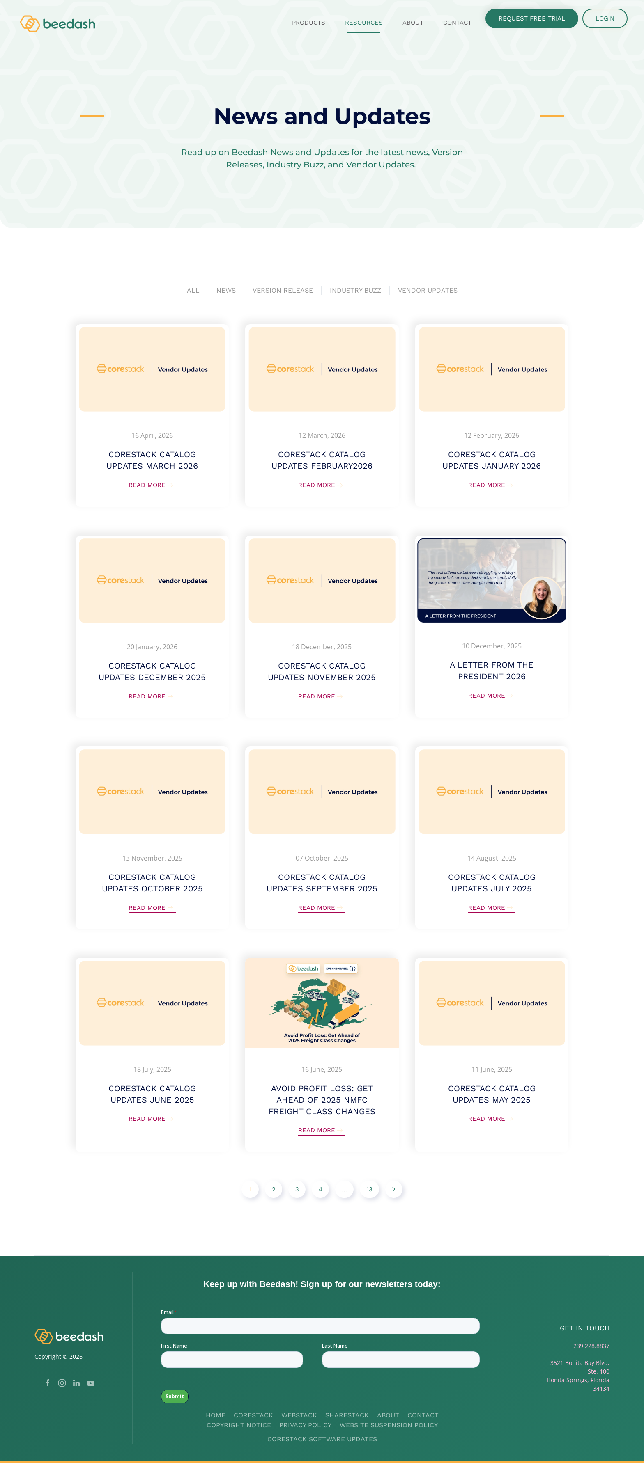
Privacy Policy (305, 1425)
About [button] (412, 22)
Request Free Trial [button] (532, 18)
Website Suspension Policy (389, 1425)
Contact (457, 22)
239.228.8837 (591, 1346)
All (193, 290)
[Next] (393, 1189)
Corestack (253, 1415)
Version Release (283, 290)
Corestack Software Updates (322, 1439)
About (388, 1415)
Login (605, 18)
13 (369, 1189)
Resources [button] (364, 22)
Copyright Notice (239, 1425)
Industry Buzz (355, 290)
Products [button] (308, 22)
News (226, 290)
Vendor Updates (428, 290)
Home (215, 1415)
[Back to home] (58, 22)
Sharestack (347, 1415)
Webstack (299, 1415)
